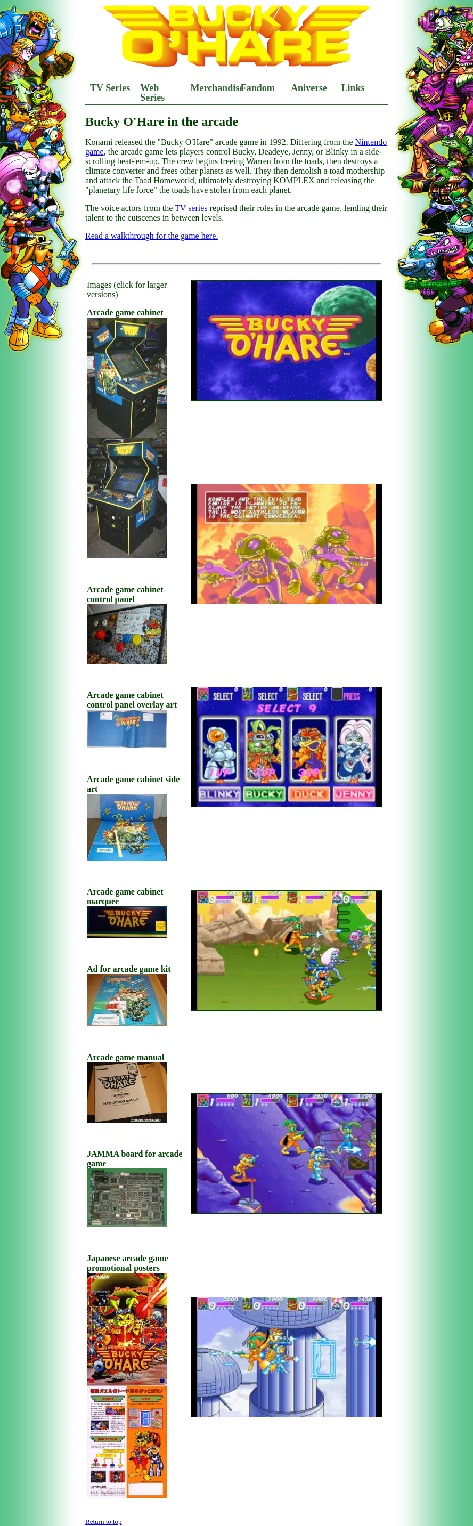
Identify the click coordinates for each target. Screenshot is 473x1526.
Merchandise (213, 88)
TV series (191, 208)
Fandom (258, 88)
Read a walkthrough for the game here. (151, 235)
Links (352, 88)
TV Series (110, 88)
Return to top (103, 1521)
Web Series (152, 93)
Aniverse (309, 88)
